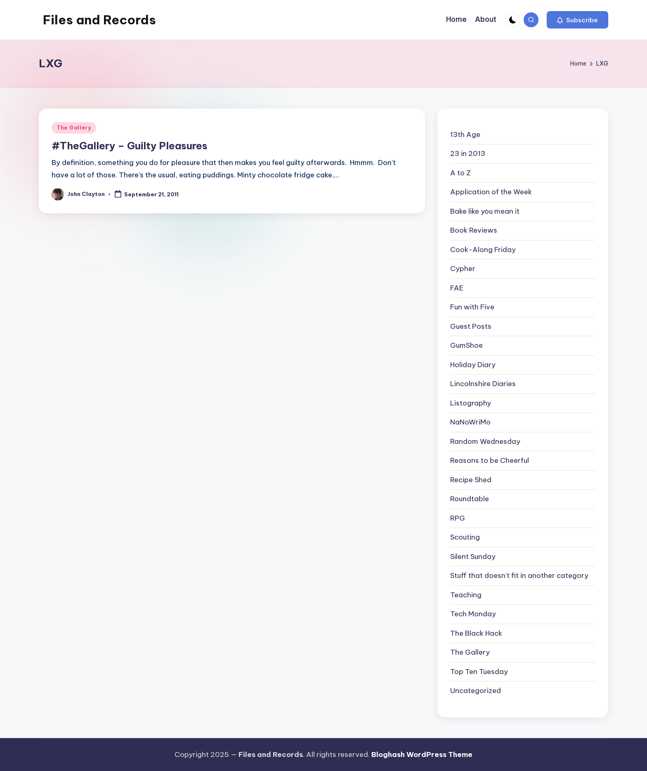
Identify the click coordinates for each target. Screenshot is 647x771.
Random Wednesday (485, 441)
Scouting (465, 537)
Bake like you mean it (484, 211)
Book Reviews (473, 230)
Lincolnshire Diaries (483, 383)
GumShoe (466, 345)
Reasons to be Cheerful (489, 460)
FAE (456, 287)
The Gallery (74, 128)
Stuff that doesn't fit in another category (519, 575)
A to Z (460, 172)
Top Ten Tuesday (479, 671)
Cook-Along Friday (483, 249)
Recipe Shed (470, 479)
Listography (470, 403)
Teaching (466, 594)
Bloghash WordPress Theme (421, 754)
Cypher (462, 268)
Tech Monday (473, 613)
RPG (457, 518)
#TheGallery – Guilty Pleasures (130, 145)
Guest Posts (470, 326)
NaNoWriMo (470, 422)
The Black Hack (476, 633)
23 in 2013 (467, 153)
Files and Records (99, 20)
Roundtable (469, 498)
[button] (577, 19)
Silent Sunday (473, 556)
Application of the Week (491, 191)
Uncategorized (475, 690)
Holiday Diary (473, 364)
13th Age (465, 134)
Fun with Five (472, 306)
